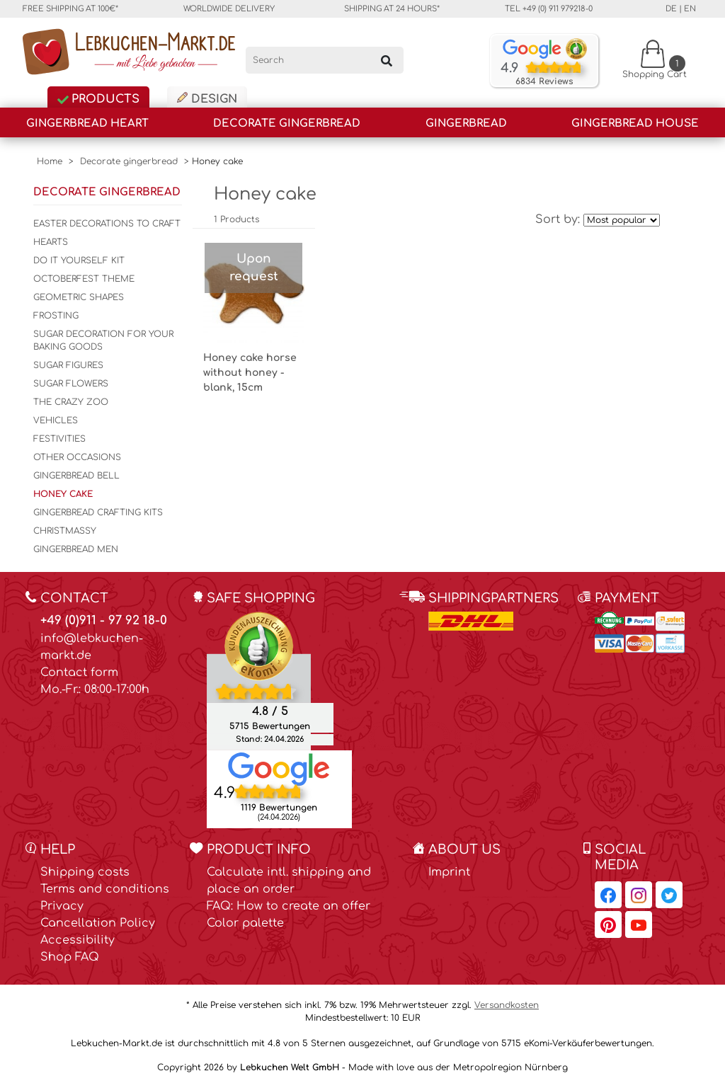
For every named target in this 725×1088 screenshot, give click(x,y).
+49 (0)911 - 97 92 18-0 (103, 620)
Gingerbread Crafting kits (98, 512)
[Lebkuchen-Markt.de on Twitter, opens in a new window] (669, 894)
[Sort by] (621, 220)
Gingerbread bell (76, 476)
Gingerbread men (75, 549)
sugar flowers (70, 384)
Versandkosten (506, 1005)
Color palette (245, 923)
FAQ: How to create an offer (288, 906)
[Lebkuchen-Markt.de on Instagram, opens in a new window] (638, 894)
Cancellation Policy (97, 923)
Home (49, 161)
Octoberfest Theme (84, 279)
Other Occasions (77, 457)
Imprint (449, 872)
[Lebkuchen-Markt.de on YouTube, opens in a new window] (638, 924)
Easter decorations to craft (107, 224)
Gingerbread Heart (87, 124)
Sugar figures (68, 365)
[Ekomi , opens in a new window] (259, 680)
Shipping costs (85, 872)
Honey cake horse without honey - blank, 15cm (250, 373)
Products (98, 99)
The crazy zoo (70, 402)
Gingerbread (466, 124)
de (671, 8)
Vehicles (55, 420)
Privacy (62, 906)
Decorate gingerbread (286, 124)
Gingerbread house (635, 124)
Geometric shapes (78, 297)
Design (207, 98)
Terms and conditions (104, 889)
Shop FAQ (69, 957)
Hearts (50, 242)
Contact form (79, 672)
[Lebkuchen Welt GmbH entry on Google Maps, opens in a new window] (279, 768)
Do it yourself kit (79, 260)
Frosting (56, 316)
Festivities (59, 439)
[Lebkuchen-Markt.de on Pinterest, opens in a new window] (608, 924)
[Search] (325, 60)
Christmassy (64, 531)
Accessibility (77, 940)
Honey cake (63, 494)
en (690, 8)
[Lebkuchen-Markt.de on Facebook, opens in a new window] (608, 894)
